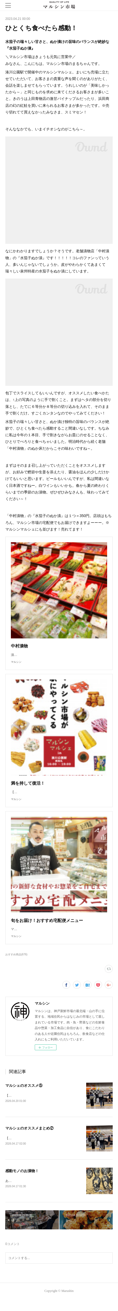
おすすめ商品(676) (16, 965)
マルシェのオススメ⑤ (23, 1096)
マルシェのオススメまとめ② (29, 1139)
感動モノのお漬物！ (22, 1182)
